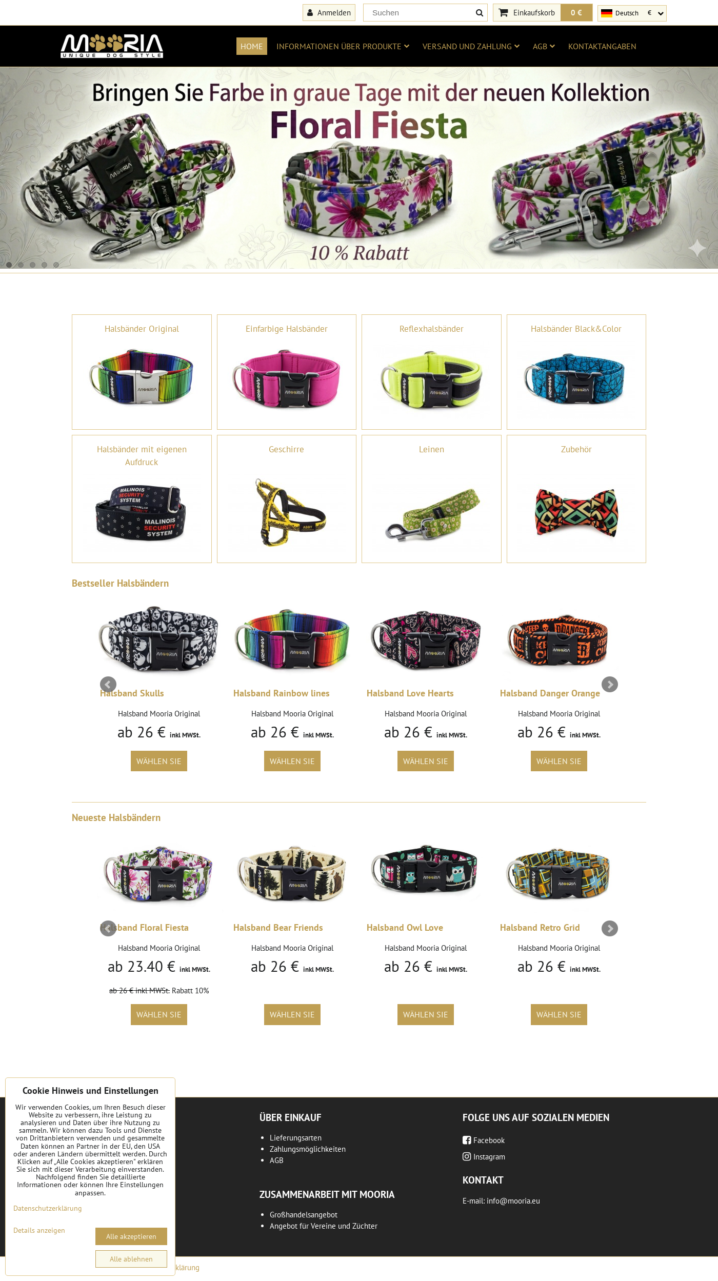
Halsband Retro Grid (540, 927)
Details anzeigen (39, 1230)
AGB (544, 46)
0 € (576, 12)
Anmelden (329, 12)
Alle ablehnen (131, 1259)
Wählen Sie (159, 761)
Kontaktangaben (602, 46)
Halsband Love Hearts (410, 693)
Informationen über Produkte (342, 46)
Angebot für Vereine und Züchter (323, 1226)
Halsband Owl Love (405, 927)
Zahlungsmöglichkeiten (308, 1149)
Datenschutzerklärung (47, 1208)
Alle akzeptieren (131, 1236)
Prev (108, 684)
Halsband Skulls (132, 693)
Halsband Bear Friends (278, 927)
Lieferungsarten (296, 1138)
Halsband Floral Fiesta (144, 927)
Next (610, 684)
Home (252, 46)
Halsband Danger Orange (550, 693)
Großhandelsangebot (303, 1214)
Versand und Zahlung (471, 46)
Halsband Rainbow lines (281, 693)
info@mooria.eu (513, 1201)
